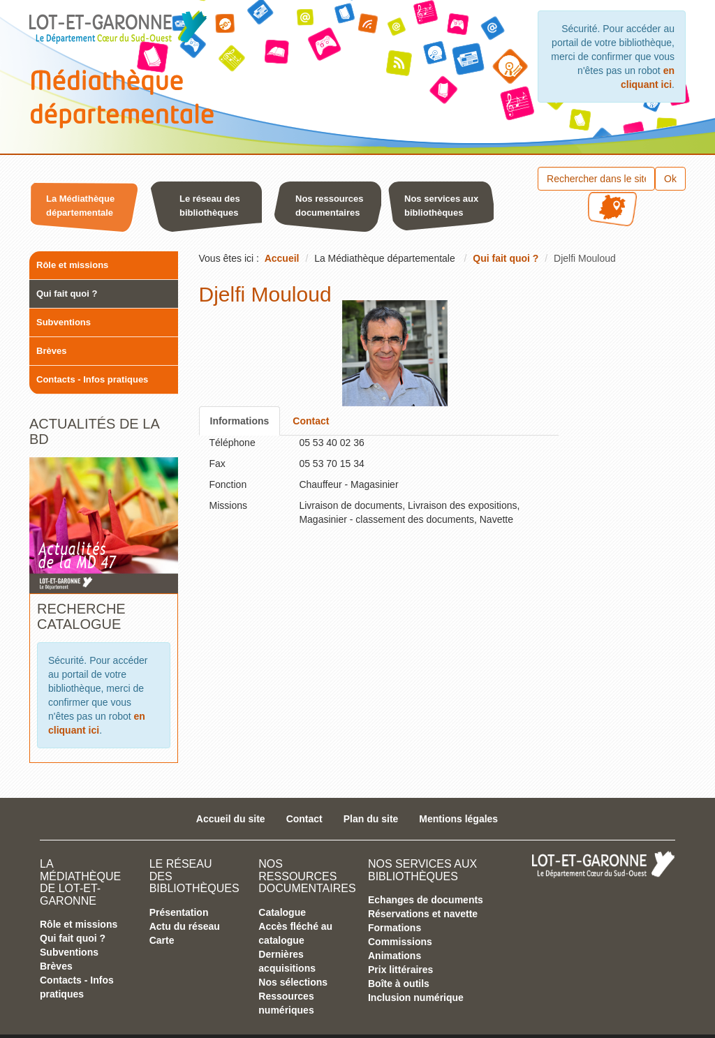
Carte (162, 940)
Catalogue (282, 912)
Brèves (51, 351)
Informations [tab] (240, 421)
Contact (304, 818)
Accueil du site (230, 818)
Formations (394, 927)
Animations (394, 955)
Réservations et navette (423, 913)
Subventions (63, 322)
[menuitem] (88, 209)
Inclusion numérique (416, 997)
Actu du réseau (184, 926)
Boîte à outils (398, 983)
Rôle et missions (72, 265)
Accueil (282, 258)
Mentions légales (458, 818)
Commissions (400, 941)
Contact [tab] (311, 421)
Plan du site (371, 818)
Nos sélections (292, 982)
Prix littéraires (400, 969)
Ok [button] (670, 178)
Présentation (179, 912)
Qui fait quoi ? (66, 293)
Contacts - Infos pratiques (92, 379)
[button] (85, 209)
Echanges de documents (425, 899)
